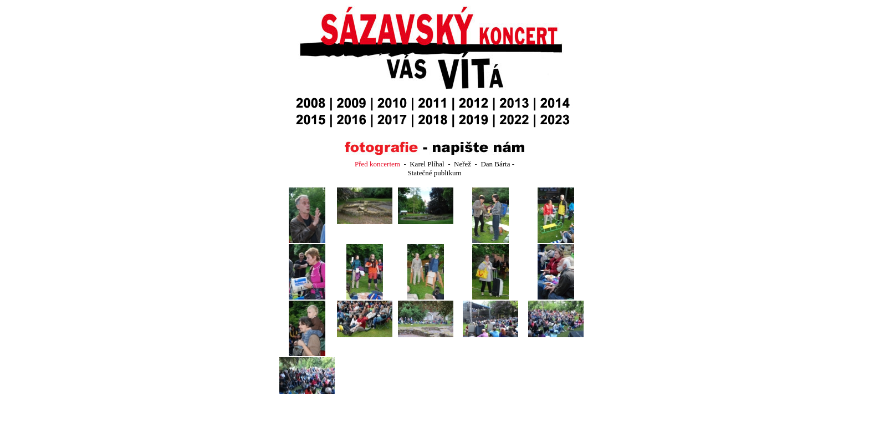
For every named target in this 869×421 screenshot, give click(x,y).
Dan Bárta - (497, 164)
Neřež (463, 164)
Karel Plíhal (427, 164)
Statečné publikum (434, 173)
